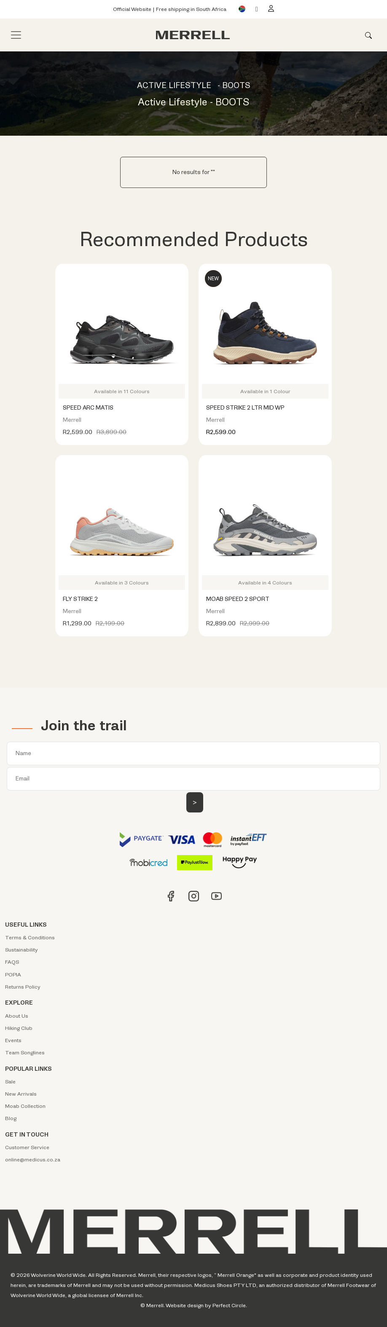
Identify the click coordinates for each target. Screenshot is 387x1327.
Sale (10, 1081)
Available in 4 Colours (265, 582)
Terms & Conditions (30, 937)
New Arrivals (21, 1094)
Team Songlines (25, 1052)
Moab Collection (25, 1106)
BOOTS (236, 85)
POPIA (13, 974)
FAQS (12, 962)
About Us (16, 1016)
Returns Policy (22, 987)
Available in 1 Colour (265, 391)
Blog (10, 1118)
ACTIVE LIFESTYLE (174, 85)
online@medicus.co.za (32, 1159)
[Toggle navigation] (16, 35)
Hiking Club (18, 1028)
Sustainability (21, 949)
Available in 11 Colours (122, 391)
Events (13, 1040)
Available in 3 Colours (122, 582)
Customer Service (27, 1147)
